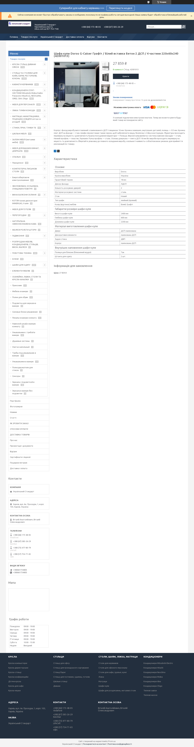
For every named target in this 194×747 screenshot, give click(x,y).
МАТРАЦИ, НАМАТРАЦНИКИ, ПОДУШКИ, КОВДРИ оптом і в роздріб (26, 119)
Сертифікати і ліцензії (20, 457)
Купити (126, 76)
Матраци (103, 681)
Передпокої (17, 163)
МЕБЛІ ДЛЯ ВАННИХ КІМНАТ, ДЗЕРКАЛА (25, 149)
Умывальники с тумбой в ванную (23, 333)
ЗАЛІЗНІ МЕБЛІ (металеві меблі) (23, 140)
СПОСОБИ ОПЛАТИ (19, 429)
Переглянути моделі (120, 8)
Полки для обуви (20, 297)
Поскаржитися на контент (94, 744)
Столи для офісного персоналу (113, 668)
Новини (13, 412)
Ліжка (101, 677)
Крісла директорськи (18, 668)
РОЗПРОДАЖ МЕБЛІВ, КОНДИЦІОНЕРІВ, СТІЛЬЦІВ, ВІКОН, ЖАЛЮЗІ (25, 244)
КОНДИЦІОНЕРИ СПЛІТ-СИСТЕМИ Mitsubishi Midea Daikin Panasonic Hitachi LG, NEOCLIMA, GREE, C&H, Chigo (27, 94)
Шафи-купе (104, 686)
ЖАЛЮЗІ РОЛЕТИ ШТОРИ (24, 230)
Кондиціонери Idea (152, 681)
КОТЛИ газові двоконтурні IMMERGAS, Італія (24, 202)
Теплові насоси (150, 695)
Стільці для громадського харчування (71, 668)
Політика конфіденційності (120, 744)
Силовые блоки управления (25, 312)
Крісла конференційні (18, 677)
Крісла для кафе (15, 686)
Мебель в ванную (20, 291)
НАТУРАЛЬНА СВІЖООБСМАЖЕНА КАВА (24, 222)
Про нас (13, 440)
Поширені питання (18, 463)
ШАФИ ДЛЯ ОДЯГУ (21, 265)
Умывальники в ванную (23, 361)
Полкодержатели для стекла (22, 368)
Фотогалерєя (16, 406)
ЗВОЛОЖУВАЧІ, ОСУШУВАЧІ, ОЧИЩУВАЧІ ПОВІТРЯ (25, 187)
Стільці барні (59, 672)
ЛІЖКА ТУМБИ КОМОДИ (23, 110)
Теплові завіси (150, 690)
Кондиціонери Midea (153, 677)
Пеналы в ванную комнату (24, 318)
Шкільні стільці (60, 681)
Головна (14, 37)
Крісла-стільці (14, 672)
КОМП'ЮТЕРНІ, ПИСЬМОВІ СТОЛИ (24, 170)
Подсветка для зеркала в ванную (24, 304)
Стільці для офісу (61, 663)
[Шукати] (183, 27)
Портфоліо (15, 401)
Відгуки (91, 37)
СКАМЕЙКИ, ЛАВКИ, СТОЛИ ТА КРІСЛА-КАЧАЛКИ (26, 278)
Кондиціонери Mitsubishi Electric (158, 663)
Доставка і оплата (75, 37)
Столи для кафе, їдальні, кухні (113, 672)
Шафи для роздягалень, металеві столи (117, 690)
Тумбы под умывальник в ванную (24, 354)
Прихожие (17, 285)
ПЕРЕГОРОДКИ (19, 215)
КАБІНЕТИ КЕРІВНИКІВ (22, 84)
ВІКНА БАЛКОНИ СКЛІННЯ (24, 195)
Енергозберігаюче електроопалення (20, 178)
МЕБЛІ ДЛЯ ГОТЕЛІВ (21, 209)
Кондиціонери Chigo (153, 686)
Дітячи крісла (14, 681)
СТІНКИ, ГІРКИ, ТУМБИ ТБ (24, 128)
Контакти (102, 37)
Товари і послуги (29, 37)
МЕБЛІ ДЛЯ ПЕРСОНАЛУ (23, 104)
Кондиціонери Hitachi (153, 668)
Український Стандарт (51, 37)
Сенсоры (16, 376)
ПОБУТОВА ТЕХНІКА (22, 253)
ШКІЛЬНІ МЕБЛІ (19, 134)
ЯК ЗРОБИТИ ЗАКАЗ (19, 423)
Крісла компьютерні (17, 663)
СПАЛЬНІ (16, 157)
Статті (13, 418)
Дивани (56, 686)
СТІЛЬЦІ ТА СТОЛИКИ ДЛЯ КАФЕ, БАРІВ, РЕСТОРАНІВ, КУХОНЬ (24, 75)
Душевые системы (21, 341)
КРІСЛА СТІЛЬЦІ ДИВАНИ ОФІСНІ (24, 65)
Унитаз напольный (21, 347)
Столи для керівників (108, 663)
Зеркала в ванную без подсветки (22, 392)
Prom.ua (111, 741)
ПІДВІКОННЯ (18, 236)
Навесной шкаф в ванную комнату (24, 325)
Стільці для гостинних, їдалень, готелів (71, 677)
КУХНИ (15, 259)
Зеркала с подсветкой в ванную (23, 383)
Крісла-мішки (14, 690)
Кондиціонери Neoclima (154, 672)
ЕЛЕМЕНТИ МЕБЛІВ (21, 271)
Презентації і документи (21, 446)
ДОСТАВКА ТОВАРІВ (20, 435)
